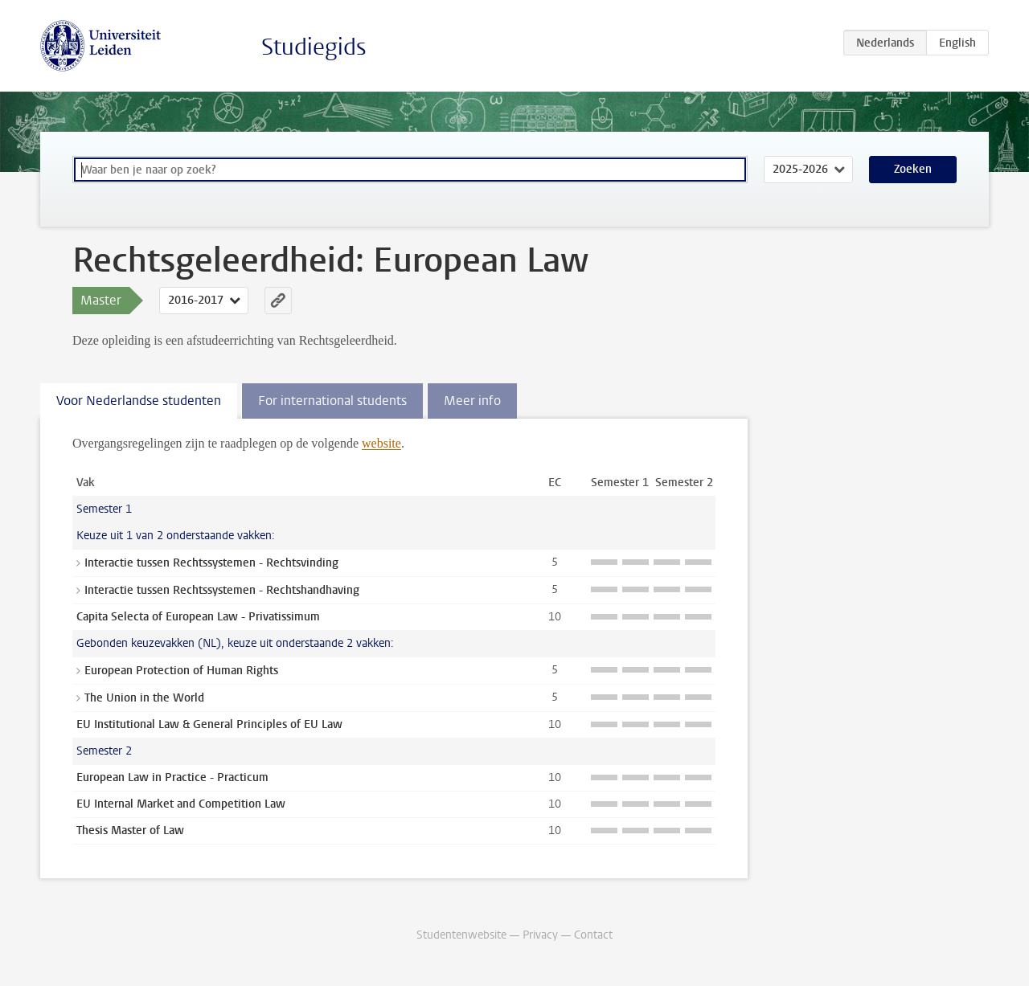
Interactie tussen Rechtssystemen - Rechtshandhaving (221, 590)
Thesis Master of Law (130, 830)
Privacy (540, 935)
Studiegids (314, 47)
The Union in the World (144, 698)
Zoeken (913, 169)
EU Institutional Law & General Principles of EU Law (209, 724)
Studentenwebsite (461, 935)
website (381, 443)
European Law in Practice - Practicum (172, 777)
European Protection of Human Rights (181, 670)
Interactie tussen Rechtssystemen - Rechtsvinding (211, 563)
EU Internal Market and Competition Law (180, 804)
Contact (593, 935)
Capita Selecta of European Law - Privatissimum (198, 616)
